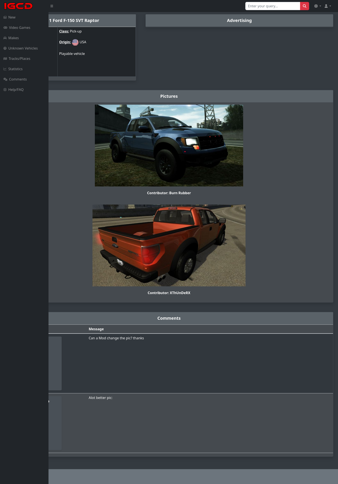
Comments (15, 79)
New (9, 17)
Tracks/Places (16, 58)
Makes (11, 38)
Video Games (16, 27)
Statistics (13, 69)
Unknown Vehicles (20, 48)
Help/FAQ (13, 89)
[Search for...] (272, 6)
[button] (318, 6)
